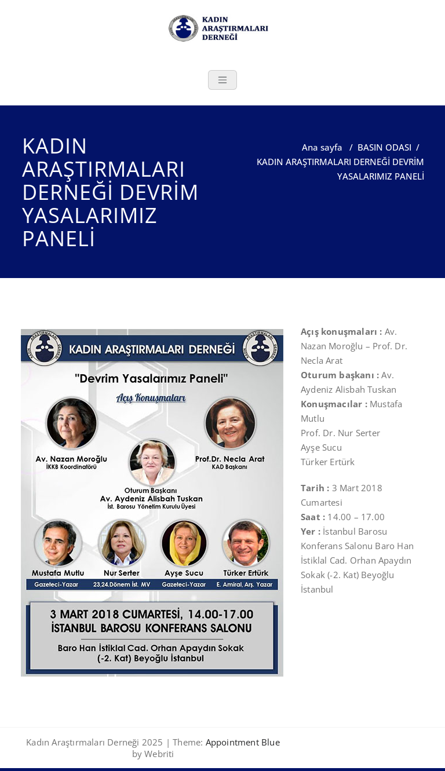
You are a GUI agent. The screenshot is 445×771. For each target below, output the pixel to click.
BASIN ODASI (384, 147)
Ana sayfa (322, 147)
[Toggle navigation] (222, 80)
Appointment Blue (241, 742)
